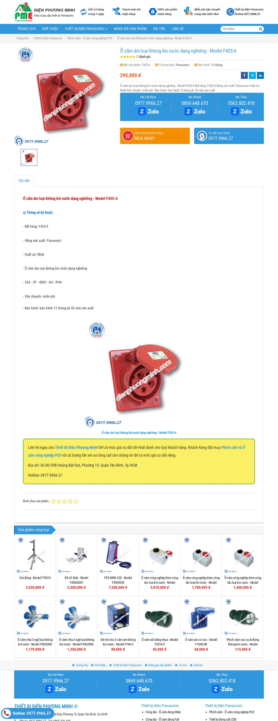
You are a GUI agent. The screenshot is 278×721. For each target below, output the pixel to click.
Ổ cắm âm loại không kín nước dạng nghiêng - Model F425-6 (139, 433)
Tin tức (159, 29)
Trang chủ (26, 29)
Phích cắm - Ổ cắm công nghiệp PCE (231, 712)
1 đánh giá (143, 57)
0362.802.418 (241, 103)
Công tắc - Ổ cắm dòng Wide (163, 712)
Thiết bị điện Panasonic (84, 29)
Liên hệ (178, 29)
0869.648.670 (195, 103)
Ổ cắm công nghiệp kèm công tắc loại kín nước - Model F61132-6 (242, 582)
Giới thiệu (50, 29)
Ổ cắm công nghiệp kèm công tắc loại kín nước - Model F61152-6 (201, 582)
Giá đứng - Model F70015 (35, 578)
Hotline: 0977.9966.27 (26, 713)
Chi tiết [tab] (24, 180)
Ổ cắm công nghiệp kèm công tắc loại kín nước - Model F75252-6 (159, 582)
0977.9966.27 (148, 103)
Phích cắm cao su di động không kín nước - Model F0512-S (243, 607)
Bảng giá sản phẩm (130, 29)
